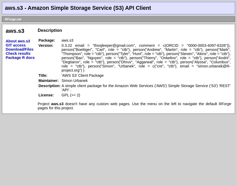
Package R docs (20, 58)
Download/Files (20, 49)
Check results (18, 53)
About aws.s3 (18, 41)
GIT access (16, 45)
